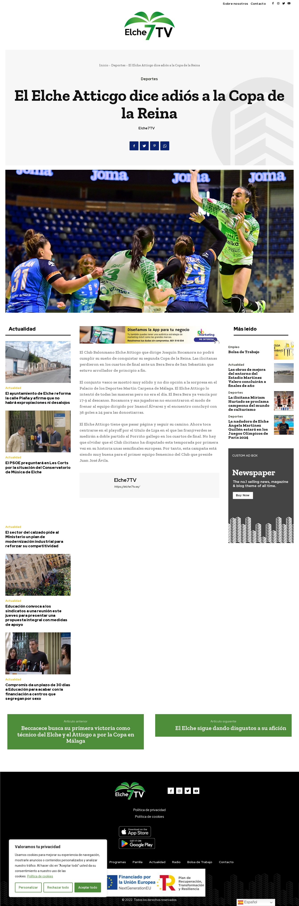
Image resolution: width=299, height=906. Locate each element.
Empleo (233, 347)
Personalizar (28, 887)
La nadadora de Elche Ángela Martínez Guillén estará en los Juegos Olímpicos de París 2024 (248, 429)
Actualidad (13, 387)
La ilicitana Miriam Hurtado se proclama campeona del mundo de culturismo (248, 403)
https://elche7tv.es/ (127, 487)
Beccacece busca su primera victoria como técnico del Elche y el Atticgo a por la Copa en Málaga (75, 734)
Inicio (103, 65)
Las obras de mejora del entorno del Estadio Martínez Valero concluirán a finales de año (247, 377)
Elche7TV (146, 128)
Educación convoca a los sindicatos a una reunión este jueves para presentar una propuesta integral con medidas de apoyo (36, 615)
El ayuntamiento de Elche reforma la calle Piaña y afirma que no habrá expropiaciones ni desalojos (38, 398)
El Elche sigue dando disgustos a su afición (230, 728)
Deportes (118, 65)
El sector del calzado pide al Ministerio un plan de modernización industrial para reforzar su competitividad (34, 539)
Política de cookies (40, 876)
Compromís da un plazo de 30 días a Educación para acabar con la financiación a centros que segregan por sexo (37, 691)
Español (247, 902)
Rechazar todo (58, 887)
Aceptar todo (87, 887)
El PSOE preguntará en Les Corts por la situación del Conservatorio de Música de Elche (37, 467)
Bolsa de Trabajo (243, 351)
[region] (58, 868)
